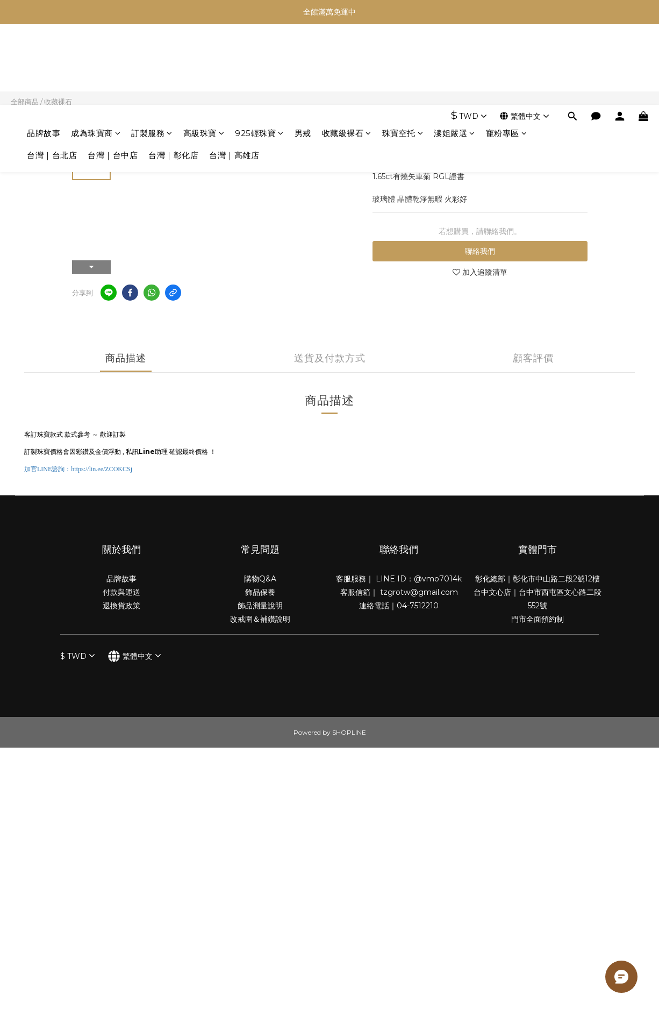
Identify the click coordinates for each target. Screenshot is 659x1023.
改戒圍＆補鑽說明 (260, 619)
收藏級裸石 (346, 52)
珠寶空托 (403, 52)
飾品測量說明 (260, 605)
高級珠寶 (204, 52)
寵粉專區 (506, 52)
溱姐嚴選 (454, 52)
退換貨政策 (121, 605)
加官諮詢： (78, 469)
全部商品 (25, 101)
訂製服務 (152, 52)
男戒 (303, 52)
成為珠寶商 (95, 52)
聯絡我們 (480, 251)
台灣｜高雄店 (234, 74)
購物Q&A (260, 579)
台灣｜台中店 (113, 74)
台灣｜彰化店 (173, 74)
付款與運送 (121, 592)
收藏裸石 (58, 101)
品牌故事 (43, 52)
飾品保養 (260, 592)
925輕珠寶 (259, 52)
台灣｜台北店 (52, 74)
